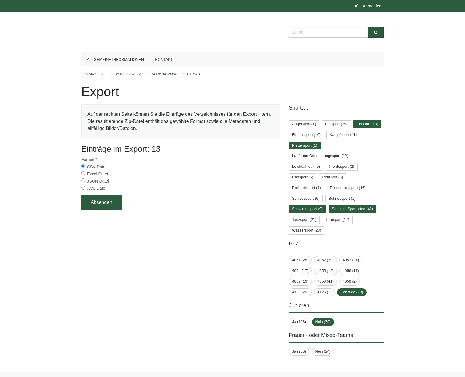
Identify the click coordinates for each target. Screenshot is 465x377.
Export (193, 74)
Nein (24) (323, 351)
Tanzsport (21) (304, 219)
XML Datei (96, 188)
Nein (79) (323, 321)
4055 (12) (325, 270)
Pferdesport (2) (341, 166)
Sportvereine (164, 74)
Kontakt (164, 59)
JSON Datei (98, 181)
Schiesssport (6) (305, 198)
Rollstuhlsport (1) (306, 188)
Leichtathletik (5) (306, 166)
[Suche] (376, 32)
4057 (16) (300, 281)
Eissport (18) (367, 124)
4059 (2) (350, 281)
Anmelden (372, 6)
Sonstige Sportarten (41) (352, 209)
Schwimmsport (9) (307, 209)
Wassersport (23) (306, 230)
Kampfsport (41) (343, 134)
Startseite (96, 74)
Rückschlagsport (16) (348, 188)
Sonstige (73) (351, 292)
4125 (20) (300, 292)
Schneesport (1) (342, 198)
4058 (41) (325, 281)
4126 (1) (324, 292)
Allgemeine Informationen (115, 59)
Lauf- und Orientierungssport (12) (320, 155)
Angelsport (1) (304, 124)
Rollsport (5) (332, 177)
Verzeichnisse (129, 74)
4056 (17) (351, 270)
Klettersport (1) (304, 145)
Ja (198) (299, 321)
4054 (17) (300, 270)
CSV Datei (96, 166)
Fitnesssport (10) (306, 134)
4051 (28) (300, 260)
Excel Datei (97, 174)
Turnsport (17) (337, 219)
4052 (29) (325, 260)
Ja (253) (299, 351)
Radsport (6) (302, 177)
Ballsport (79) (336, 124)
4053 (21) (351, 260)
